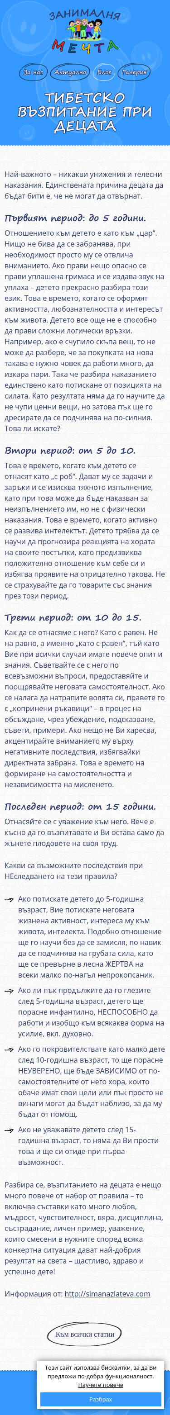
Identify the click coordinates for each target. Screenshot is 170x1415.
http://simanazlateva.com (107, 1294)
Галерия (134, 72)
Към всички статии (85, 1334)
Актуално (70, 72)
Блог (104, 72)
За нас (34, 72)
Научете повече (100, 1385)
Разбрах (100, 1399)
